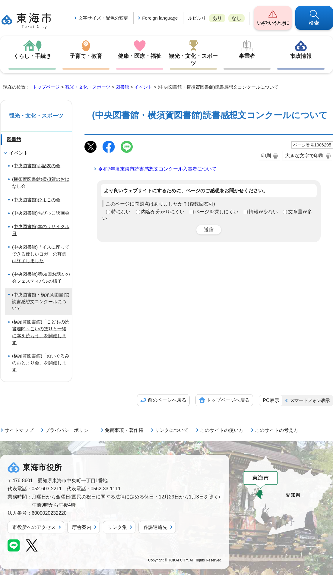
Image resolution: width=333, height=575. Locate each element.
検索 (314, 23)
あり (217, 18)
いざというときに (273, 23)
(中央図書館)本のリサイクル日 (40, 230)
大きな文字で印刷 (304, 155)
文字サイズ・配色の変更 (103, 17)
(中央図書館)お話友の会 (36, 165)
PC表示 (271, 400)
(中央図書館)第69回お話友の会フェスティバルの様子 (41, 278)
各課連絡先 (155, 527)
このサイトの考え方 (276, 430)
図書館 (122, 87)
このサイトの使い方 (221, 430)
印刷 (266, 155)
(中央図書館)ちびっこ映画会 (40, 212)
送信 (209, 229)
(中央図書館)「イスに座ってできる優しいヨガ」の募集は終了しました (40, 253)
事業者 (247, 56)
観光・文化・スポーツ (193, 59)
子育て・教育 (86, 56)
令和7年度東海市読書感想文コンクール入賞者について (157, 168)
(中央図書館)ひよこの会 (36, 199)
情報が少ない (263, 211)
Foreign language (160, 17)
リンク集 (117, 527)
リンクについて (172, 430)
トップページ (46, 87)
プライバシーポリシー (69, 430)
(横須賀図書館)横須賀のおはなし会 (40, 183)
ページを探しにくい (216, 211)
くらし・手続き (32, 56)
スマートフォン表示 (310, 400)
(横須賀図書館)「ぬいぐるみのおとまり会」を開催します (40, 362)
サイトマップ (19, 430)
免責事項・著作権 (124, 430)
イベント (143, 87)
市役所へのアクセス (34, 527)
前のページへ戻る (167, 400)
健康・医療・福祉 (139, 56)
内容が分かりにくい (163, 211)
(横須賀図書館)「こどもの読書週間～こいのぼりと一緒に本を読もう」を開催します (40, 332)
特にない (121, 211)
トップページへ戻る (228, 400)
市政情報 (301, 56)
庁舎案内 (81, 527)
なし (236, 18)
